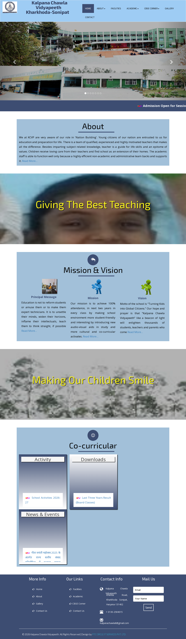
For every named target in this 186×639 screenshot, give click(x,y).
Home (88, 8)
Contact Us (39, 610)
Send (148, 607)
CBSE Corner (151, 8)
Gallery (169, 8)
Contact (90, 17)
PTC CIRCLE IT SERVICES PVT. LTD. (109, 634)
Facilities (116, 8)
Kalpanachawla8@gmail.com (114, 623)
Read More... (29, 161)
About (101, 8)
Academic (133, 8)
